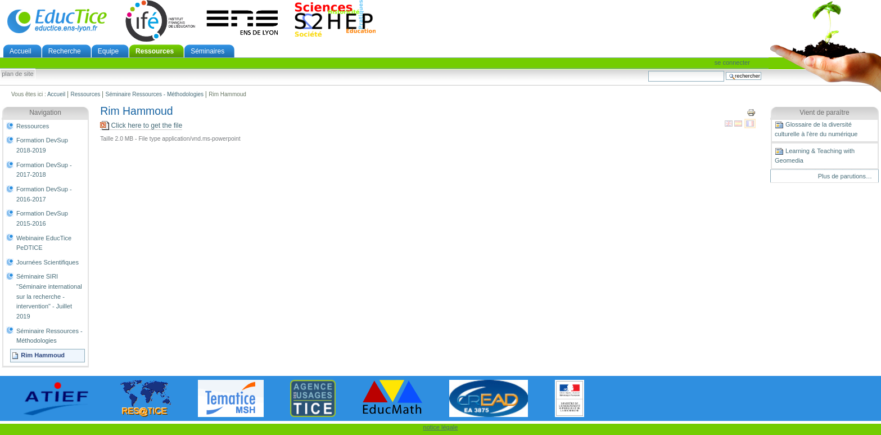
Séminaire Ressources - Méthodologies (154, 94)
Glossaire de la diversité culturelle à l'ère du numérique (816, 128)
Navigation (45, 112)
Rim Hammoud (43, 355)
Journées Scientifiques (47, 262)
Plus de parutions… (845, 176)
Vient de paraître (824, 112)
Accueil (20, 51)
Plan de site (17, 74)
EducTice (56, 21)
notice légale (440, 427)
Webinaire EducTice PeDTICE (43, 243)
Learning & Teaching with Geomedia (815, 155)
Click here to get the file (141, 126)
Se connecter (732, 62)
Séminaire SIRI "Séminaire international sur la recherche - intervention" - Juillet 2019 (49, 296)
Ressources (154, 51)
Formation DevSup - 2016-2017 (44, 194)
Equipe (108, 51)
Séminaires (207, 51)
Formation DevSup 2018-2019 (42, 145)
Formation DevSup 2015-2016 (42, 218)
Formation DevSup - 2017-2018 (44, 170)
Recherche (64, 51)
